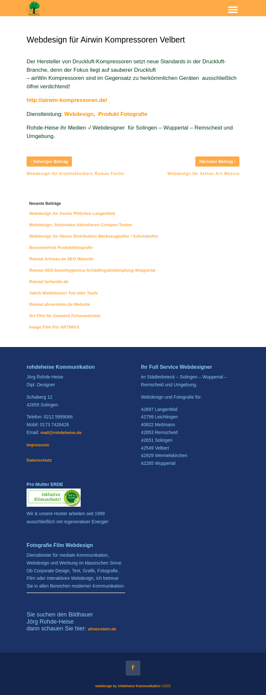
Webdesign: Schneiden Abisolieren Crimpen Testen (80, 224)
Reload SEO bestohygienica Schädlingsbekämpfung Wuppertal (92, 270)
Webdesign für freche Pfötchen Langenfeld (72, 213)
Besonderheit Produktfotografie (61, 247)
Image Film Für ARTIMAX (54, 327)
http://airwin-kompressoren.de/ (67, 100)
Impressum (38, 444)
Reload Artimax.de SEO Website (61, 258)
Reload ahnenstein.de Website (59, 304)
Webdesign (78, 114)
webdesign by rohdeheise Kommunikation (127, 686)
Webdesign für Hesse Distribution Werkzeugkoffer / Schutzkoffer (93, 236)
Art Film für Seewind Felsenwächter (64, 315)
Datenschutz (39, 460)
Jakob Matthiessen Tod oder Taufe (63, 293)
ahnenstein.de (102, 629)
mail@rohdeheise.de (61, 432)
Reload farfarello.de (48, 281)
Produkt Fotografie (122, 114)
